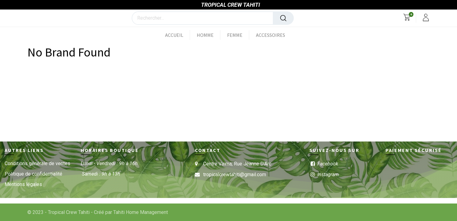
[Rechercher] (283, 18)
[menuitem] (177, 35)
